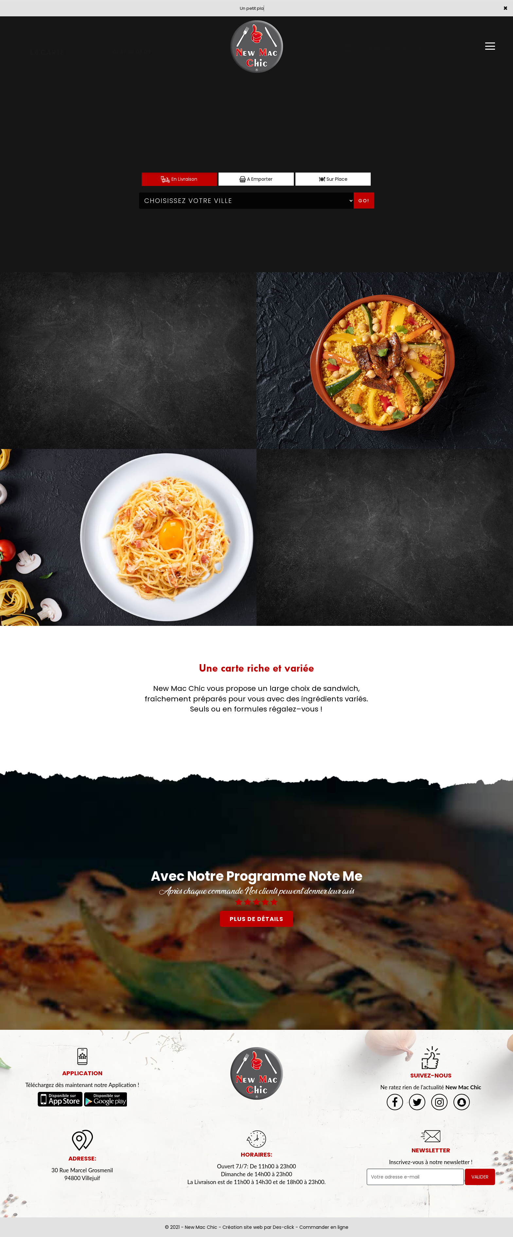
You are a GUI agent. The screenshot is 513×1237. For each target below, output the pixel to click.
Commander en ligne (323, 1227)
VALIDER (479, 1177)
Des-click (283, 1227)
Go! (363, 200)
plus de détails (256, 919)
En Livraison (179, 179)
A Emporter (256, 179)
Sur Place (333, 179)
